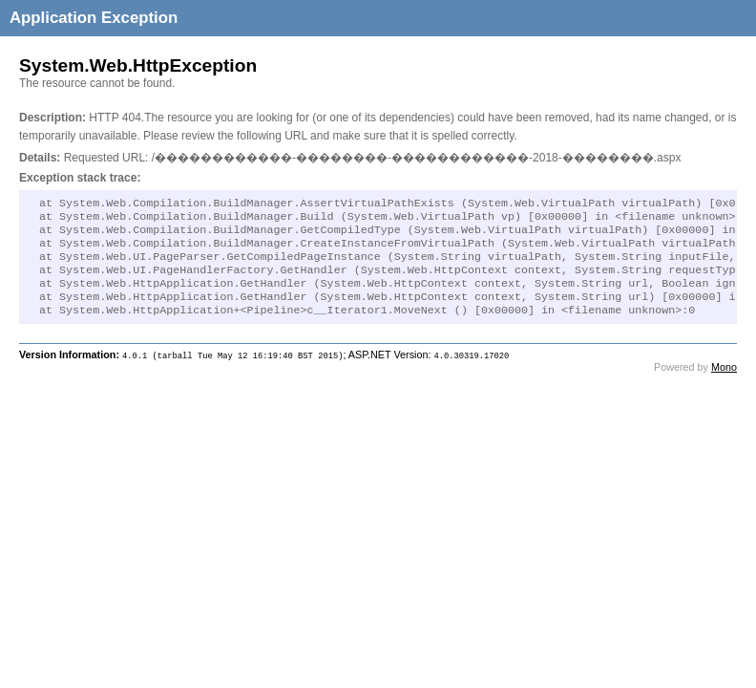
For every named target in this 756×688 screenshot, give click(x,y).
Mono (724, 384)
